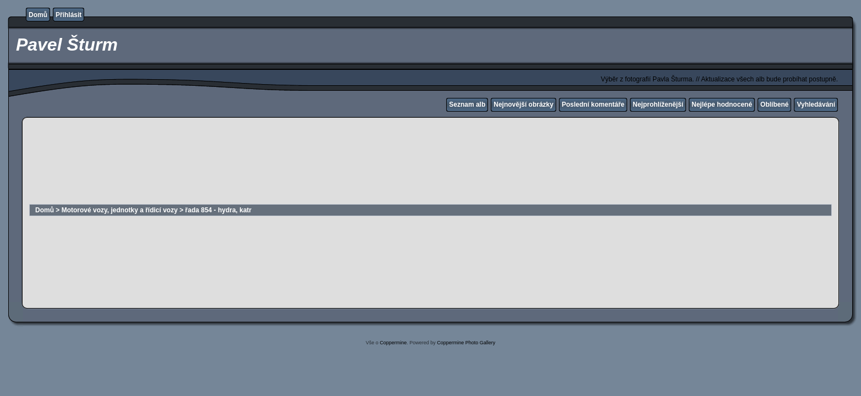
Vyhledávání (816, 104)
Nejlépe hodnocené (722, 104)
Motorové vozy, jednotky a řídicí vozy (120, 210)
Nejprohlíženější (658, 104)
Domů (38, 15)
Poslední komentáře (593, 104)
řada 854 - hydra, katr (218, 210)
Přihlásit (68, 15)
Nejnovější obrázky (523, 104)
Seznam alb (467, 104)
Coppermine (393, 342)
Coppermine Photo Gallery (466, 342)
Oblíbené (774, 104)
